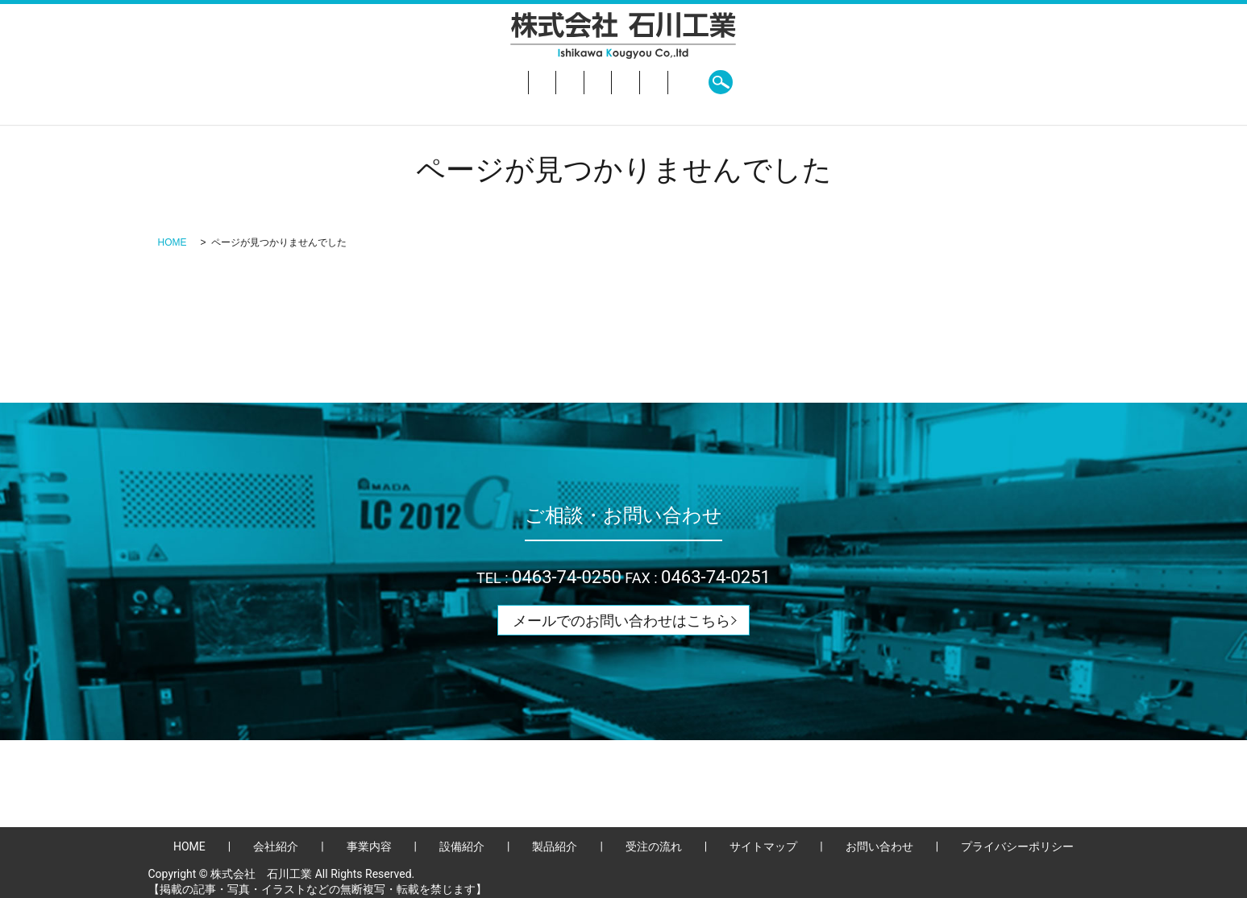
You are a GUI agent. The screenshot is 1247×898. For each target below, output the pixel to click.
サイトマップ (763, 846)
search (889, 82)
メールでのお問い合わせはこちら (621, 620)
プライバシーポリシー (1017, 846)
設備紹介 (574, 82)
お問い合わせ (816, 82)
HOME (362, 82)
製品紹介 (647, 82)
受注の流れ (726, 82)
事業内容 (501, 82)
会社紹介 (428, 82)
